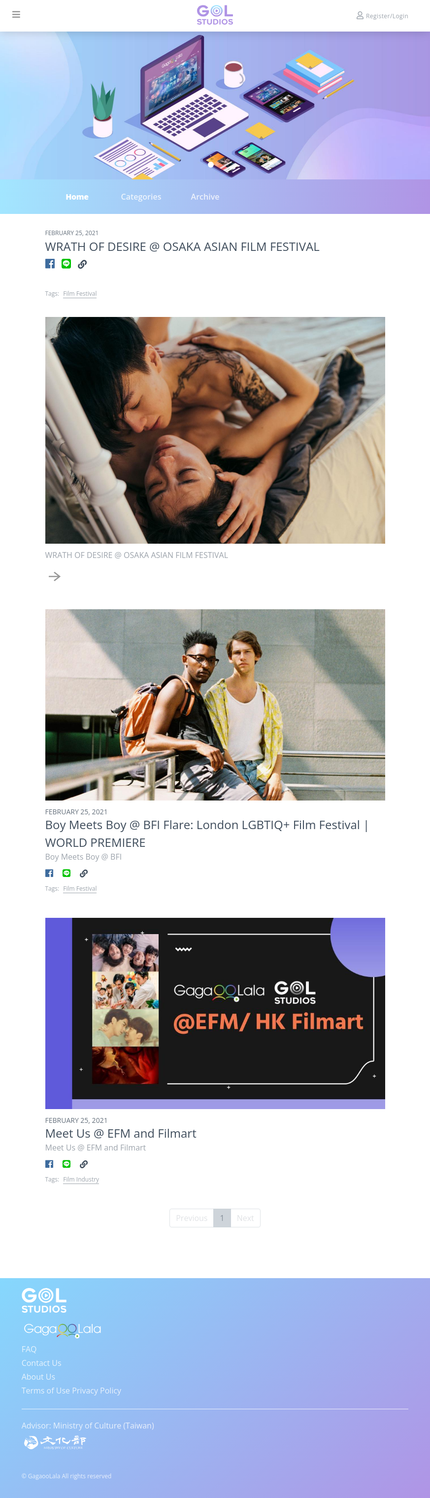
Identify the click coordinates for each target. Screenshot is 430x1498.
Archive (205, 196)
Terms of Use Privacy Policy (71, 1390)
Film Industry (81, 1179)
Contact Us (42, 1363)
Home (77, 196)
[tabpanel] (215, 105)
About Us (39, 1376)
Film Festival (80, 293)
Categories (141, 196)
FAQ (29, 1349)
